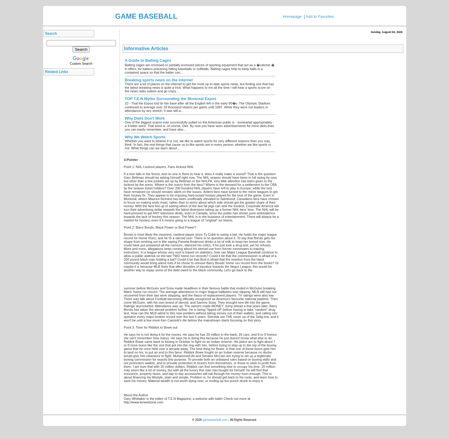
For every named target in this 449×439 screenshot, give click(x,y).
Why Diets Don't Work (145, 118)
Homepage (292, 16)
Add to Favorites (320, 16)
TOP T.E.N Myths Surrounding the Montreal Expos (170, 98)
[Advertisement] (70, 167)
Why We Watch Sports (145, 137)
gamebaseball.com (215, 419)
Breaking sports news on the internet (159, 80)
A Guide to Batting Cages (148, 60)
